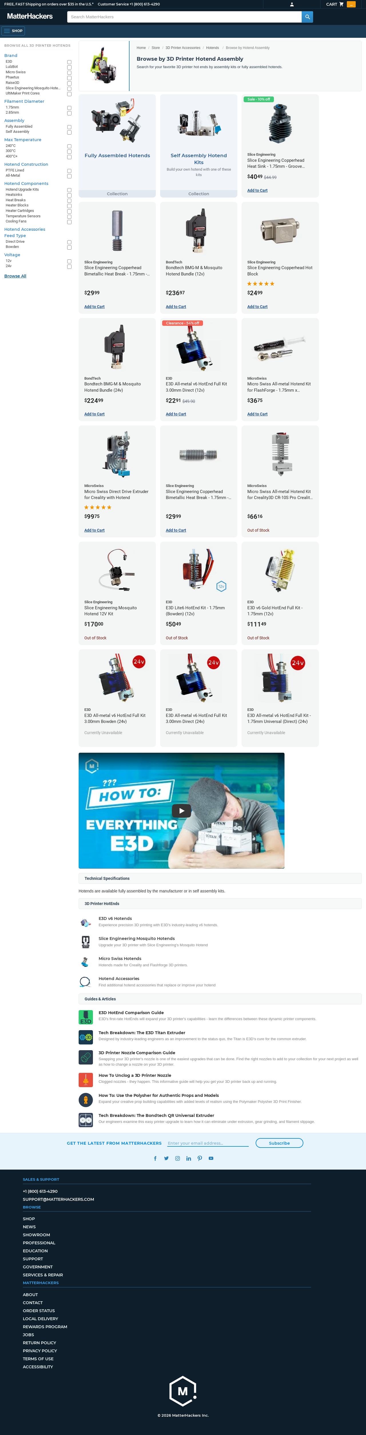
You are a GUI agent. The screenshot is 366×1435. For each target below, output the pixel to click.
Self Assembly (17, 131)
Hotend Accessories (24, 229)
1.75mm (12, 107)
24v (8, 266)
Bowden (12, 247)
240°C (10, 145)
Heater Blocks (17, 205)
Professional (39, 1242)
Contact (33, 1302)
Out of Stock (258, 530)
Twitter (166, 1158)
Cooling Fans (16, 221)
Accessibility (38, 1366)
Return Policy (39, 1342)
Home (141, 48)
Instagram (177, 1158)
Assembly (14, 120)
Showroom (36, 1234)
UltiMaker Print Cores (23, 93)
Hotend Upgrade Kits (22, 189)
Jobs (28, 1334)
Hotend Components (26, 183)
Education (35, 1250)
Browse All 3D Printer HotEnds (37, 46)
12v (8, 261)
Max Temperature (22, 139)
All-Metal (13, 175)
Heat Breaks (16, 200)
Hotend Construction (26, 164)
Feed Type (15, 235)
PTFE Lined (15, 170)
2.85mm (12, 112)
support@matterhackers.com (58, 1199)
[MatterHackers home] (183, 1391)
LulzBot (12, 66)
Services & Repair (43, 1275)
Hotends (212, 48)
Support (33, 1258)
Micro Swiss (16, 72)
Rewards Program (45, 1326)
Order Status (39, 1310)
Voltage (12, 254)
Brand (10, 55)
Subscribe (279, 1143)
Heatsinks (14, 194)
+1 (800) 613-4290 (145, 4)
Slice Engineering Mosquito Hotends (33, 88)
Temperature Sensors (23, 216)
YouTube (211, 1158)
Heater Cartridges (20, 210)
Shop (29, 1218)
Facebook (155, 1158)
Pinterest (200, 1158)
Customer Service (113, 4)
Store (156, 48)
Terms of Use (38, 1358)
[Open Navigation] (13, 31)
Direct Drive (15, 241)
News (29, 1226)
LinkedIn (189, 1158)
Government (38, 1267)
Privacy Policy (40, 1350)
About (30, 1294)
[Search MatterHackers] (307, 17)
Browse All (15, 276)
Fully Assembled (19, 126)
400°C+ (11, 156)
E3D (9, 61)
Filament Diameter (24, 101)
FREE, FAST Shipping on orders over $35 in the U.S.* (49, 4)
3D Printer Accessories (183, 48)
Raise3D (12, 82)
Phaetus (12, 77)
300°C (10, 151)
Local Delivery (40, 1318)
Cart (341, 4)
